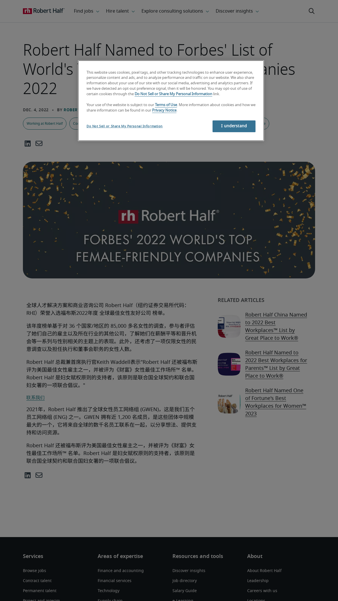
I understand (234, 126)
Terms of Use (166, 105)
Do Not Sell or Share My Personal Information (173, 94)
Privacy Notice (164, 110)
